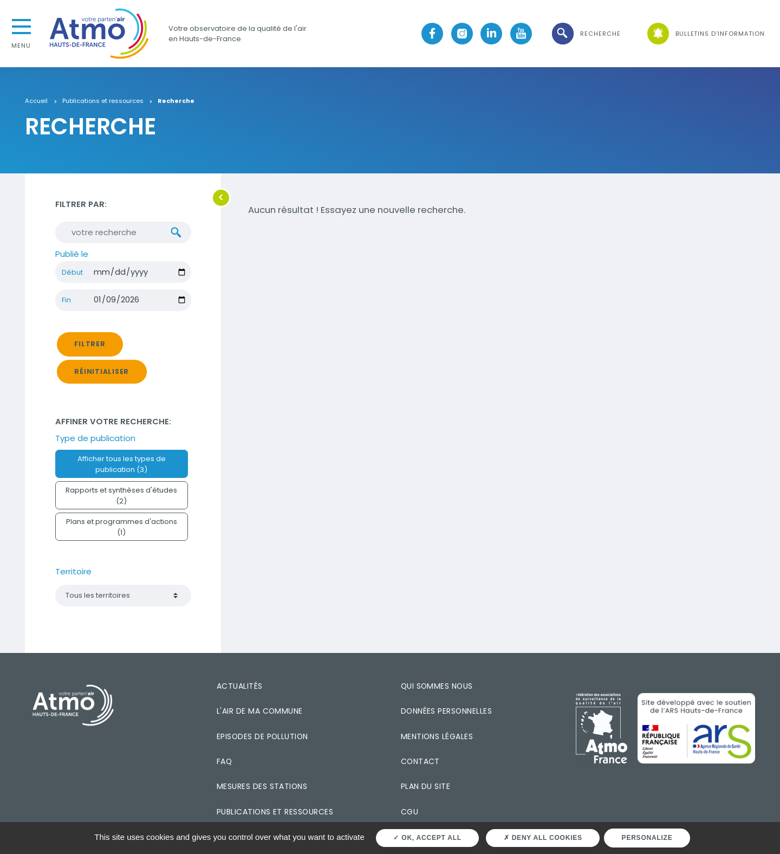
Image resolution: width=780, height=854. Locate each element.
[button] (585, 34)
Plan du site (426, 786)
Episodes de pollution (262, 736)
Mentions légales (437, 736)
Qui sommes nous (437, 686)
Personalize (647, 838)
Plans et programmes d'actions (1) (121, 526)
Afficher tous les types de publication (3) (121, 464)
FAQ (224, 761)
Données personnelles (446, 711)
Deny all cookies (543, 838)
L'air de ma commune (260, 711)
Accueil (36, 101)
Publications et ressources (103, 101)
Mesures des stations (262, 786)
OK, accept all (427, 838)
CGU (409, 811)
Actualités (240, 686)
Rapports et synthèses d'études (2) (121, 495)
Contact (420, 761)
